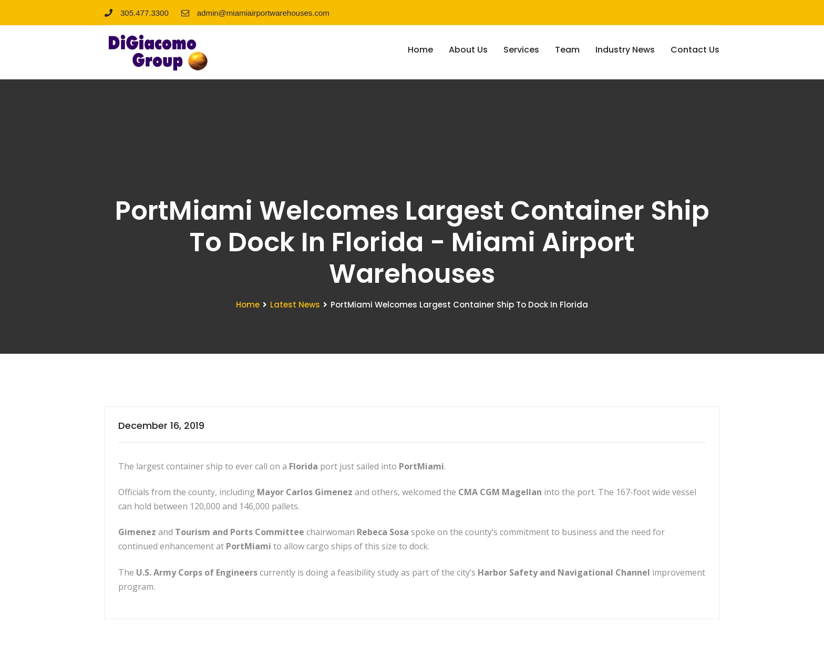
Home (420, 50)
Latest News (295, 304)
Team (567, 50)
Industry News (625, 50)
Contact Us (695, 50)
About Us (468, 50)
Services (521, 50)
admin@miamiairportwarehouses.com (255, 12)
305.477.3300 (137, 12)
